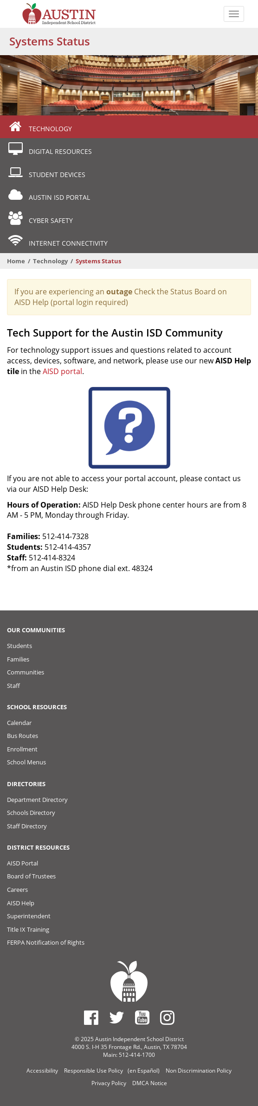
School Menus (26, 762)
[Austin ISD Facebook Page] (91, 1017)
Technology (39, 126)
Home (16, 261)
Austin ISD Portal (48, 195)
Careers (17, 889)
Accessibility (42, 1070)
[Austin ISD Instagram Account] (167, 1017)
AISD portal (62, 371)
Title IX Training (28, 929)
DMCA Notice (149, 1083)
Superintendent (29, 916)
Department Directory (37, 799)
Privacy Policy (108, 1083)
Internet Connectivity (57, 241)
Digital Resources (49, 149)
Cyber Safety (40, 218)
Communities (25, 672)
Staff (13, 685)
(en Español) (144, 1070)
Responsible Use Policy (93, 1070)
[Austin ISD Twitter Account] (117, 1017)
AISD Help (20, 903)
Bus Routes (22, 735)
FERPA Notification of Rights (45, 942)
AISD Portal (22, 863)
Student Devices (46, 172)
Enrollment (22, 749)
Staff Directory (27, 826)
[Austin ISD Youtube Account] (142, 1017)
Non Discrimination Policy (199, 1070)
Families (18, 659)
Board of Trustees (31, 876)
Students (19, 646)
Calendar (19, 722)
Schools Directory (31, 812)
